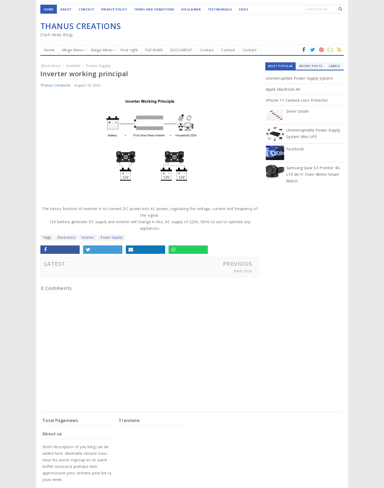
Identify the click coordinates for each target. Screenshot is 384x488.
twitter (313, 50)
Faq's (243, 9)
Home (48, 9)
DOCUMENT (181, 49)
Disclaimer (191, 9)
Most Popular (280, 66)
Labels (334, 66)
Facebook (295, 148)
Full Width (154, 49)
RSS (330, 50)
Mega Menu (73, 49)
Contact (86, 9)
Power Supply (111, 237)
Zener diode (297, 111)
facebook (304, 50)
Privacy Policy (114, 9)
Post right (129, 49)
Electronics (66, 237)
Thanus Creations (55, 85)
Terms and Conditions (154, 9)
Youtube (339, 50)
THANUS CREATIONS (80, 26)
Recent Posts (311, 66)
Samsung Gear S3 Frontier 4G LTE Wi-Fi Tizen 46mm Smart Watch (313, 174)
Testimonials (220, 9)
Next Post (243, 270)
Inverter (88, 237)
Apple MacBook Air (283, 89)
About (66, 9)
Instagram (321, 50)
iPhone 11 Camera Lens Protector (297, 100)
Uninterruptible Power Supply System (299, 78)
